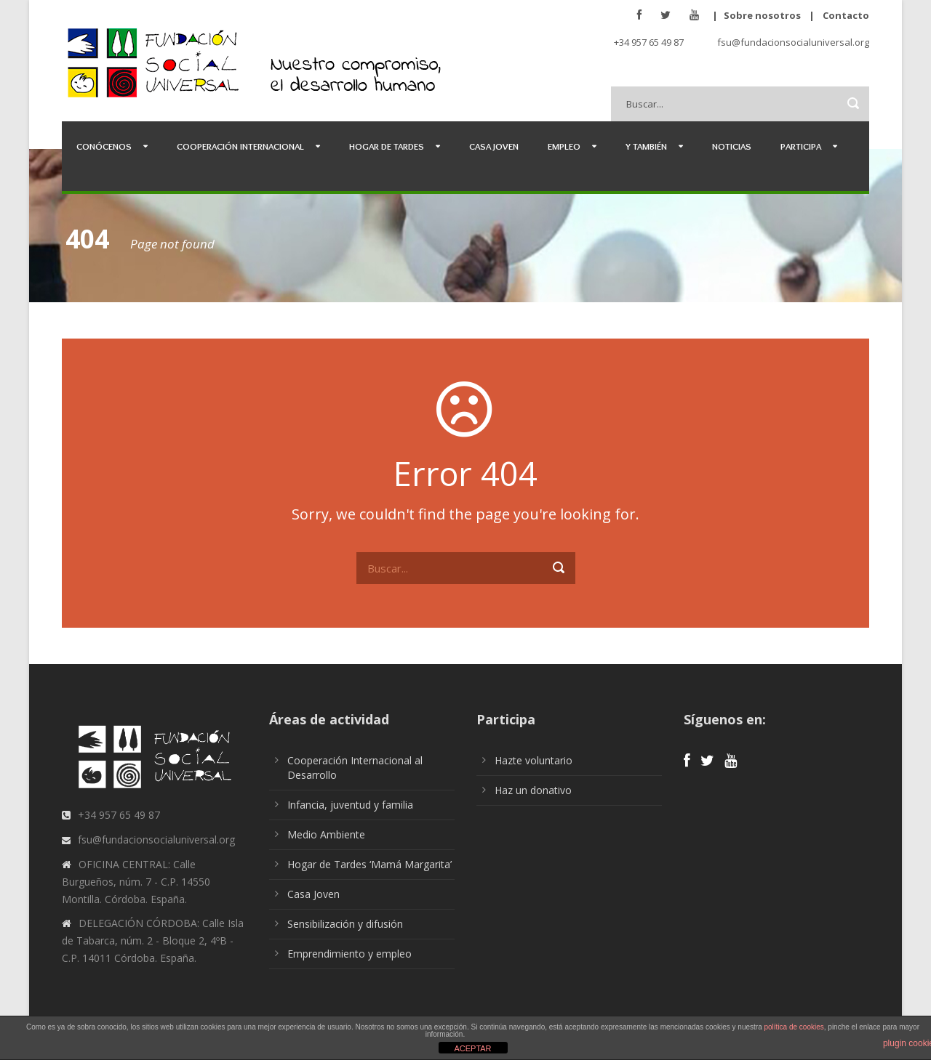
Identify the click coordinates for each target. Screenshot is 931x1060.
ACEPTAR (472, 1048)
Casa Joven (494, 146)
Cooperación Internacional (240, 146)
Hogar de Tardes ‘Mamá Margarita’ (369, 864)
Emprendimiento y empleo (349, 953)
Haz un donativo (533, 790)
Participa (800, 146)
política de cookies (794, 1027)
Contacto (846, 15)
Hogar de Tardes (386, 146)
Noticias (731, 146)
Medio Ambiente (326, 834)
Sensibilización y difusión (345, 924)
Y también (646, 146)
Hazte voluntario (533, 760)
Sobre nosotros (762, 15)
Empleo (564, 146)
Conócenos (104, 146)
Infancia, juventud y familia (350, 805)
